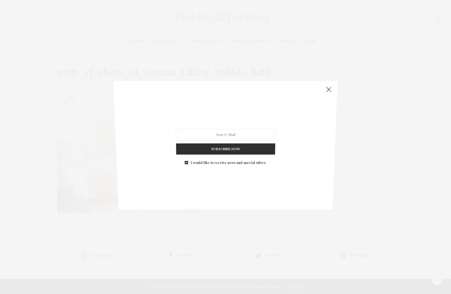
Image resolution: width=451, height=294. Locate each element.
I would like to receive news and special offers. (228, 154)
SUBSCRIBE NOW (225, 143)
